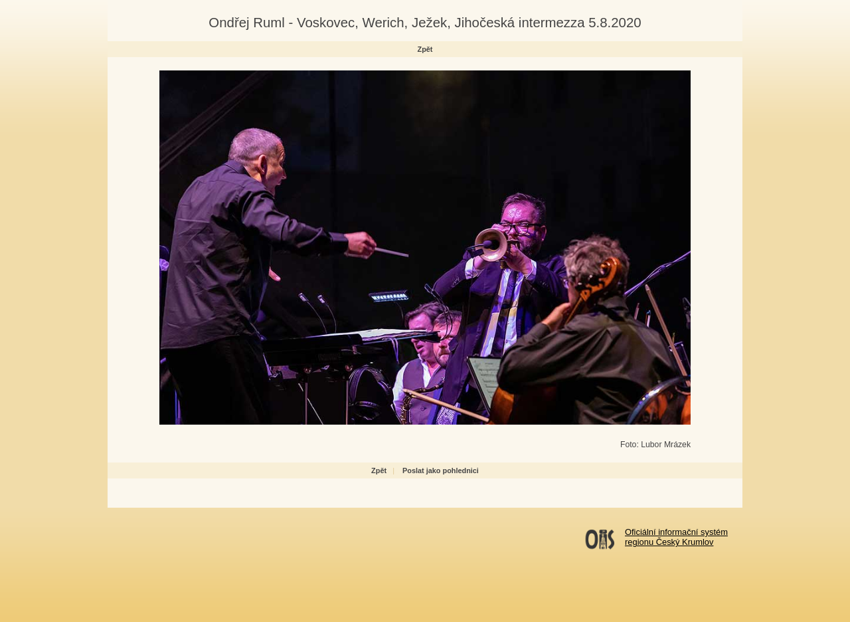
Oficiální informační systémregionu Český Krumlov (676, 537)
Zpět (425, 49)
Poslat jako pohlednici (440, 470)
